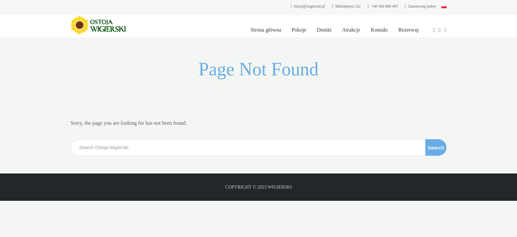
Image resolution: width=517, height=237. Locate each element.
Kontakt (379, 30)
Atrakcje (351, 30)
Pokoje (299, 30)
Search (436, 147)
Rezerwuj (408, 30)
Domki (324, 30)
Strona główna (266, 30)
